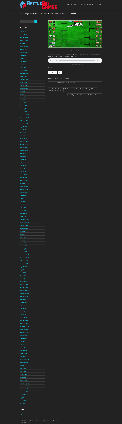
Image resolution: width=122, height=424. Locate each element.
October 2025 (24, 49)
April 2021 (23, 207)
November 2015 (24, 386)
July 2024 (22, 94)
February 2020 (24, 249)
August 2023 (23, 127)
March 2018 (23, 317)
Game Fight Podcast (73, 83)
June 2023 (23, 129)
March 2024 (23, 106)
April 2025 (23, 67)
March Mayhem (64, 78)
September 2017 (24, 335)
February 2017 (24, 350)
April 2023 (23, 135)
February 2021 (24, 213)
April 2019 (23, 278)
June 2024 (23, 97)
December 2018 (24, 290)
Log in (21, 414)
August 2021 (23, 195)
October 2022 (24, 153)
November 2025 (24, 46)
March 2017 (23, 347)
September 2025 (24, 52)
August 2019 (23, 267)
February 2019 (24, 284)
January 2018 (24, 323)
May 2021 (23, 204)
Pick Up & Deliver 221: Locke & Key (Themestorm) (85, 95)
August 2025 (23, 55)
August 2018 (23, 302)
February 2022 (24, 177)
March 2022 (23, 174)
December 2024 (24, 79)
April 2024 (23, 103)
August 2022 (23, 159)
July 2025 (22, 58)
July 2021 (22, 198)
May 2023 (23, 132)
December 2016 (24, 356)
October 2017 (24, 332)
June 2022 (23, 165)
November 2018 (24, 293)
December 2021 (24, 183)
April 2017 (23, 344)
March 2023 (23, 138)
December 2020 (24, 219)
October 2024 (24, 85)
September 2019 (24, 264)
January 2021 (24, 216)
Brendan (53, 83)
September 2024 (24, 88)
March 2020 (23, 246)
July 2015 (22, 398)
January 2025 (24, 76)
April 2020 (23, 243)
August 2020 (23, 231)
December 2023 (24, 115)
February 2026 (24, 37)
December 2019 (24, 255)
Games (76, 4)
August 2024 (23, 91)
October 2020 (24, 225)
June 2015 (23, 401)
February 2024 (24, 109)
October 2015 (24, 389)
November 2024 (24, 82)
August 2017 (23, 338)
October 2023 (24, 121)
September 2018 (24, 299)
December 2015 (24, 383)
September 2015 (24, 392)
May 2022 (23, 168)
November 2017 (24, 329)
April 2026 (23, 31)
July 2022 (22, 162)
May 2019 (23, 275)
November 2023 (24, 118)
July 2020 (22, 234)
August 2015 (23, 395)
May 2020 (23, 240)
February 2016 (24, 377)
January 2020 (24, 252)
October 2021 (24, 189)
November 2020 (24, 222)
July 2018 (22, 305)
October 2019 (24, 261)
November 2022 (24, 150)
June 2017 (23, 341)
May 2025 (23, 64)
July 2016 (22, 365)
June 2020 (23, 237)
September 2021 (24, 192)
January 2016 (24, 380)
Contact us (99, 4)
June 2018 (23, 308)
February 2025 (24, 73)
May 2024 (23, 100)
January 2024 (24, 112)
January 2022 (24, 180)
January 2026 (24, 40)
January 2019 (24, 287)
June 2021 (23, 201)
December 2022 (24, 147)
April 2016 (23, 371)
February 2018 (24, 320)
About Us (69, 4)
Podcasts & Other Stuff (87, 4)
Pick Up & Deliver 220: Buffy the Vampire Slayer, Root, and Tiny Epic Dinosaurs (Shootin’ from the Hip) (72, 89)
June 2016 (23, 368)
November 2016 (24, 359)
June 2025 (23, 61)
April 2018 (23, 314)
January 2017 (24, 353)
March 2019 (23, 281)
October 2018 (24, 296)
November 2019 (24, 258)
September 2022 (24, 156)
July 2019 (22, 270)
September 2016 (24, 362)
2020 (56, 78)
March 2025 (23, 70)
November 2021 (24, 186)
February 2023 (24, 141)
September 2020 (24, 228)
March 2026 (23, 34)
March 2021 (23, 210)
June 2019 (23, 273)
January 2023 (24, 144)
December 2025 (24, 43)
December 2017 (24, 326)
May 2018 (23, 311)
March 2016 (23, 374)
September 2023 (24, 124)
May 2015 (23, 404)
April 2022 (23, 171)
